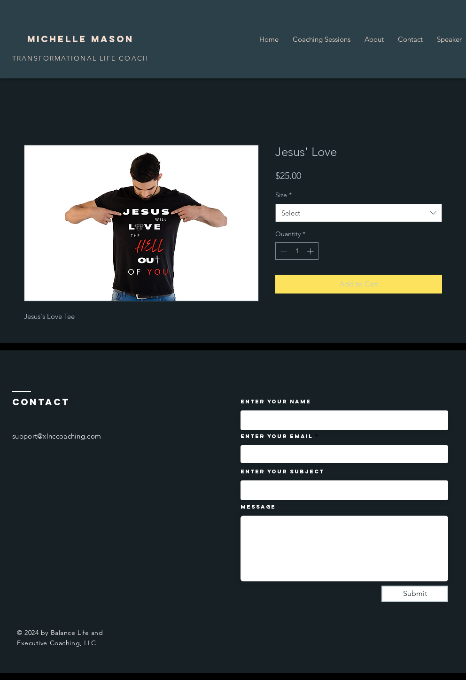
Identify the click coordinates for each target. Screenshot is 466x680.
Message (258, 506)
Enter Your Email (277, 436)
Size (283, 195)
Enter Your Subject (282, 471)
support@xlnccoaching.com (56, 436)
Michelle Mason (80, 39)
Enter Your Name (276, 401)
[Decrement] (282, 251)
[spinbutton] (296, 251)
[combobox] (358, 213)
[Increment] (311, 251)
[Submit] (414, 594)
